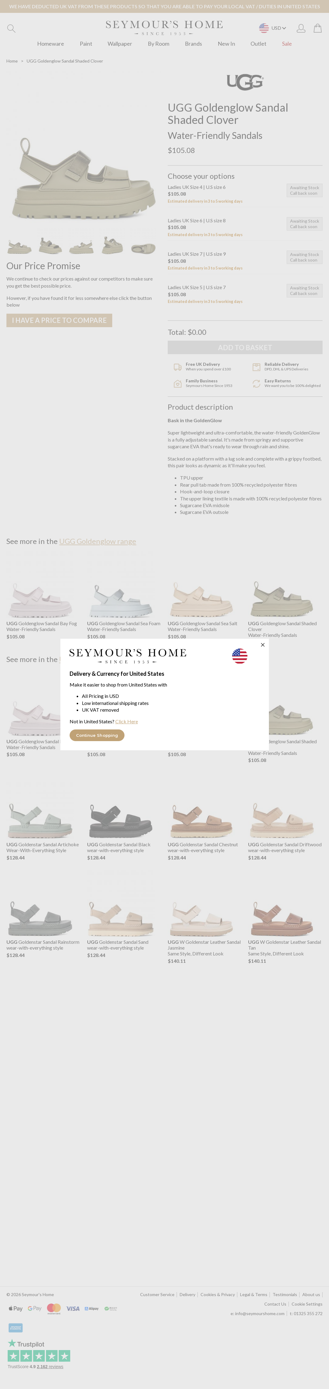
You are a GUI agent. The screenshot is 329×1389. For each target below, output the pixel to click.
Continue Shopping (97, 735)
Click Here (126, 721)
